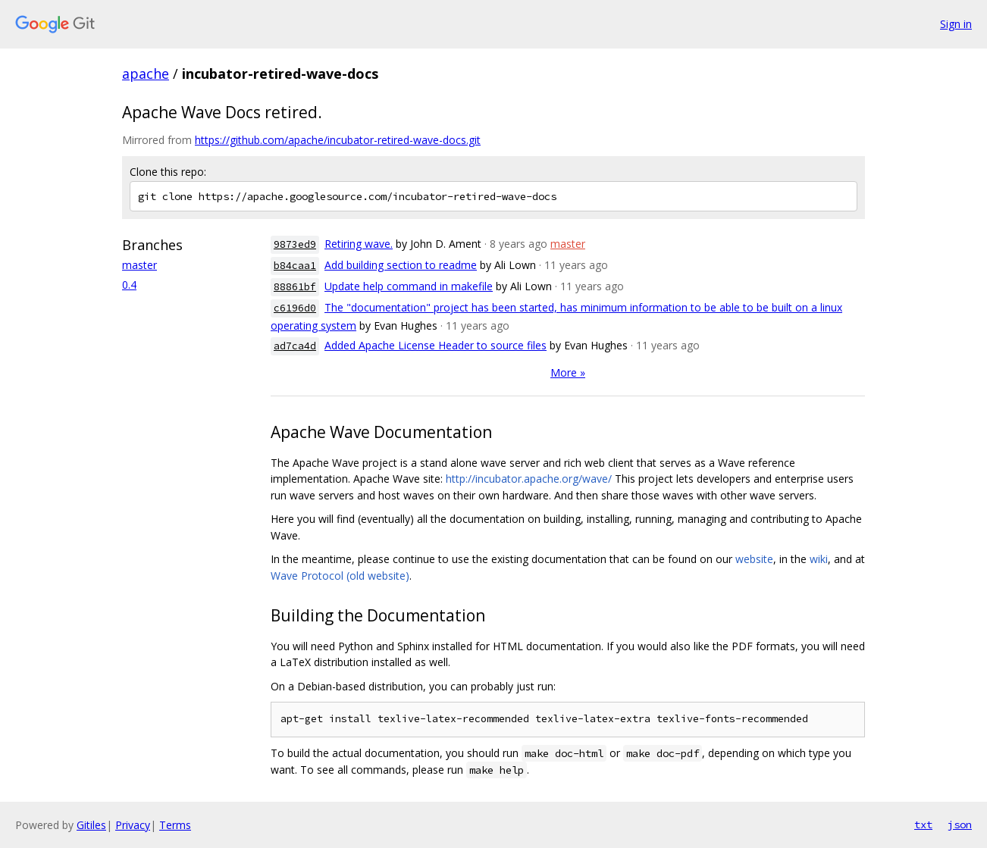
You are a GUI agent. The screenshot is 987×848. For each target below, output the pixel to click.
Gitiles (91, 825)
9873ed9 (295, 244)
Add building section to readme (400, 265)
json (960, 824)
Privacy (132, 825)
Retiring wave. (358, 243)
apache (145, 73)
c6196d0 (295, 308)
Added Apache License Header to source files (435, 345)
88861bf (295, 286)
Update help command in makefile (408, 286)
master (139, 265)
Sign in (956, 24)
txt (923, 824)
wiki (819, 559)
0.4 (129, 284)
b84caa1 (295, 265)
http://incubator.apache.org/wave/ (529, 478)
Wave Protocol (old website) (340, 575)
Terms (175, 825)
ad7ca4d (295, 346)
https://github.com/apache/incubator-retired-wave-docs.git (338, 140)
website (754, 559)
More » (567, 372)
